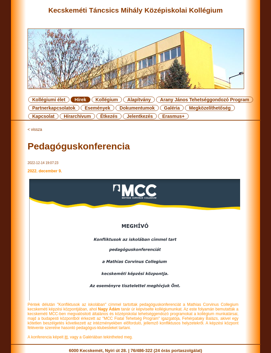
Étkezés (109, 116)
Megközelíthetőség (209, 108)
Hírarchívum (77, 116)
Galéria (172, 108)
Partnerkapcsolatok (53, 108)
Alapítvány (139, 99)
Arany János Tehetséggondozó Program (204, 99)
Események (97, 108)
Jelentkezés (140, 116)
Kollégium (107, 99)
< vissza (35, 129)
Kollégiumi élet (48, 99)
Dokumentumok (137, 108)
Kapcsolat (43, 116)
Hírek (80, 99)
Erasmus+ (173, 116)
